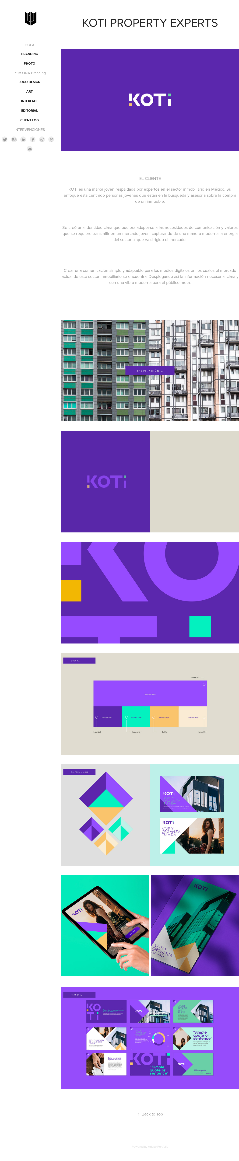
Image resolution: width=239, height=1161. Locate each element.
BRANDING (29, 54)
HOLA (30, 44)
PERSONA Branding (30, 72)
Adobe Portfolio (158, 1146)
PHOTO (29, 63)
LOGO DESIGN (29, 82)
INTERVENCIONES (29, 129)
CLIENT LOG (29, 120)
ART (29, 91)
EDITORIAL (29, 110)
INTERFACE (29, 101)
